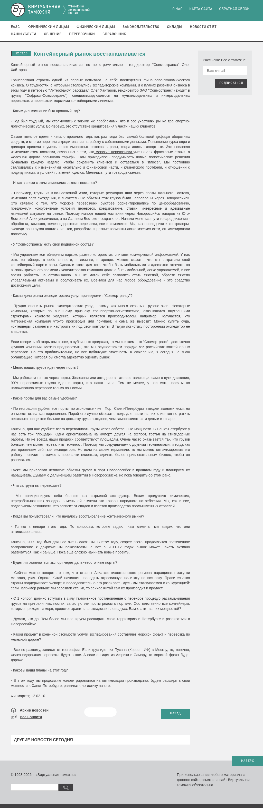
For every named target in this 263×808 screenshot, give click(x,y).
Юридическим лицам (48, 27)
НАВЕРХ (247, 761)
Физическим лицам (96, 27)
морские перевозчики (113, 152)
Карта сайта (200, 9)
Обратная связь (234, 9)
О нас (177, 9)
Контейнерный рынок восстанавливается (90, 54)
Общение (52, 34)
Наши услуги (23, 34)
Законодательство (141, 27)
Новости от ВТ (203, 27)
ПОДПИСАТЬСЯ (231, 83)
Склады (174, 27)
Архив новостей (34, 710)
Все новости (31, 717)
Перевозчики (82, 34)
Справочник (114, 34)
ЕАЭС (15, 27)
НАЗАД (175, 713)
